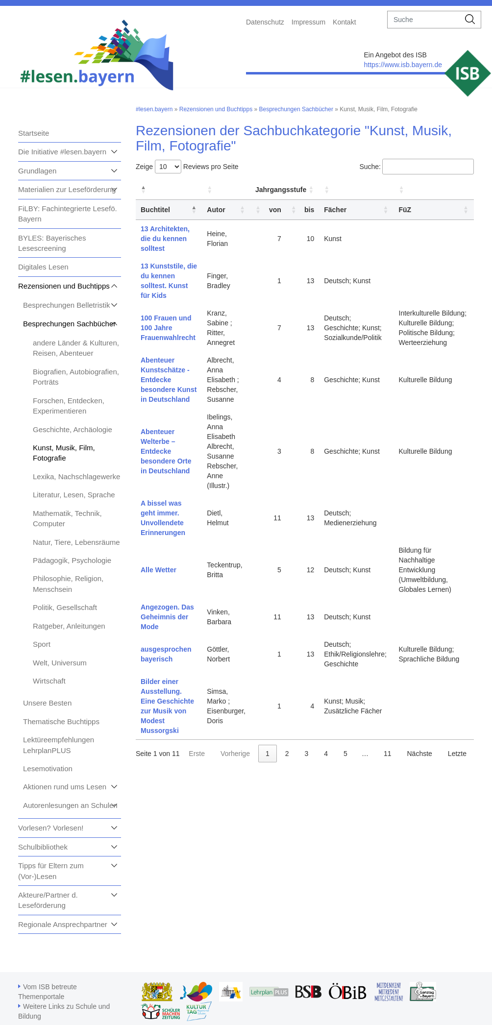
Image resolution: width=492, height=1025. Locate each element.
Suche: (370, 167)
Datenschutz (265, 22)
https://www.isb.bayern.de (403, 65)
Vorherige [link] (235, 753)
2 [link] (287, 753)
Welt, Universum (60, 663)
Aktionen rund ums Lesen (64, 786)
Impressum (308, 22)
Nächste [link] (419, 753)
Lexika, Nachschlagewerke (76, 476)
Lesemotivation (48, 768)
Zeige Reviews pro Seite (187, 166)
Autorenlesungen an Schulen (70, 805)
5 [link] (345, 753)
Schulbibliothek (43, 847)
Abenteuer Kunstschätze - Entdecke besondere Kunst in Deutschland (169, 379)
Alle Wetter (158, 570)
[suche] (424, 19)
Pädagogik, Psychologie (72, 560)
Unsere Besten (47, 703)
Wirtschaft (49, 681)
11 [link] (388, 753)
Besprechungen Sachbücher (69, 323)
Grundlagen (37, 171)
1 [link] (268, 753)
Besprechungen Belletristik (66, 305)
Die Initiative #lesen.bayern (62, 151)
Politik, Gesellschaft (65, 607)
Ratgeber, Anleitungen (69, 626)
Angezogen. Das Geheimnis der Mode (167, 617)
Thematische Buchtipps (61, 721)
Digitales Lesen (43, 267)
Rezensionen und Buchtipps (64, 286)
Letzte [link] (457, 753)
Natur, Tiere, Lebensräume (76, 542)
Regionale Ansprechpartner (62, 924)
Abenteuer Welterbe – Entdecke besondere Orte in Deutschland (166, 451)
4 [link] (326, 753)
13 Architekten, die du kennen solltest (165, 238)
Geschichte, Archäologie (72, 429)
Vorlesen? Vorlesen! (50, 828)
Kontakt (344, 22)
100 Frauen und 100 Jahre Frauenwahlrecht (168, 328)
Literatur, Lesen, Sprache (74, 494)
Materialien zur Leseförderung (67, 189)
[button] (144, 190)
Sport (41, 644)
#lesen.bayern (154, 109)
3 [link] (307, 753)
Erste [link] (197, 753)
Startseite (33, 133)
